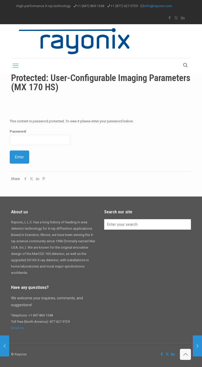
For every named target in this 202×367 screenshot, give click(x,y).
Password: (40, 137)
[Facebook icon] (169, 18)
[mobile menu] (15, 65)
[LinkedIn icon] (183, 18)
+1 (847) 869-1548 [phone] (90, 6)
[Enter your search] (147, 224)
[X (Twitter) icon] (176, 18)
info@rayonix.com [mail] (158, 6)
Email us (17, 328)
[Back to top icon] (185, 354)
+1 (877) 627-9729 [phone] (124, 6)
